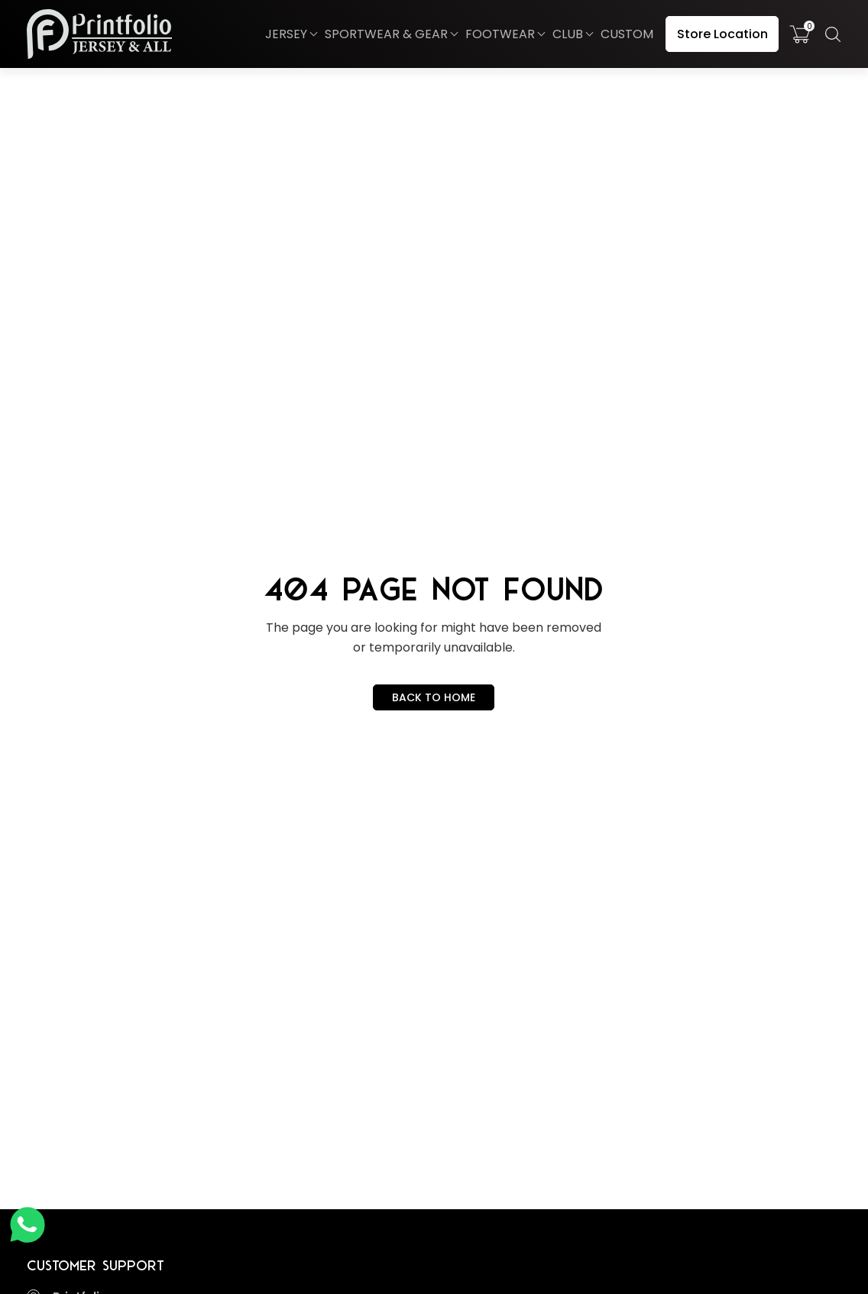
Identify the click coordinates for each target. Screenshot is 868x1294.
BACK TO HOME (433, 697)
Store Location (722, 34)
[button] (290, 34)
